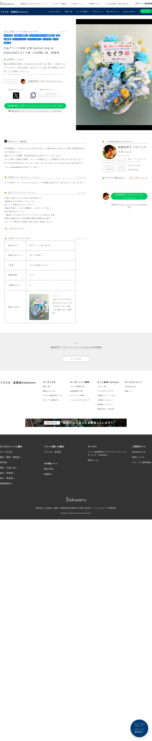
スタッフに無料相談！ (139, 728)
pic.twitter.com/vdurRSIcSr (68, 162)
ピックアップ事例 (77, 411)
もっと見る (76, 372)
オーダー (145, 11)
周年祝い (4, 480)
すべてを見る (6, 469)
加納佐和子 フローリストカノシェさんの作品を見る (129, 205)
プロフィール (110, 162)
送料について (138, 475)
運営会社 (39, 527)
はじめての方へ (54, 12)
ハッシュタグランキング (80, 416)
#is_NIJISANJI (12, 162)
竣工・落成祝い (7, 497)
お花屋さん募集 (51, 527)
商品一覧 (67, 12)
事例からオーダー (50, 405)
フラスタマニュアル (105, 405)
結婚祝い (48, 492)
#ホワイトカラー (34, 39)
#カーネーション (19, 39)
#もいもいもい (27, 162)
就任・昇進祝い (7, 491)
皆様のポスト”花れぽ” (106, 426)
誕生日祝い (49, 487)
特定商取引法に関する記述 (79, 527)
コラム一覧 (102, 400)
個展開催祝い (6, 502)
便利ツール (93, 478)
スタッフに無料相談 (141, 480)
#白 (58, 35)
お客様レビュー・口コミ (107, 411)
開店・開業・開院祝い (10, 475)
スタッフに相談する (51, 416)
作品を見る (109, 169)
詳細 (36, 31)
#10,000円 (8, 35)
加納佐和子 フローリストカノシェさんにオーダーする (35, 105)
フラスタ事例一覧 (77, 400)
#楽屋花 (7, 39)
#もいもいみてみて (44, 162)
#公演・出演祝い (21, 35)
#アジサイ (47, 39)
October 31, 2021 (29, 166)
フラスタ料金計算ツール (53, 411)
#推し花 (7, 42)
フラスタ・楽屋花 (59, 4)
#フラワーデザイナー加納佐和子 (42, 35)
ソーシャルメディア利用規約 (104, 527)
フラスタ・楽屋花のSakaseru (15, 11)
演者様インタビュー (105, 421)
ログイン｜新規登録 (143, 4)
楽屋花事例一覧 (76, 405)
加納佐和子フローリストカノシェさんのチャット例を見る (35, 111)
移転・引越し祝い (8, 486)
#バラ (55, 39)
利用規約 (64, 527)
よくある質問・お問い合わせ (116, 4)
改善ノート (129, 405)
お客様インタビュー (105, 416)
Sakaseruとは (131, 400)
